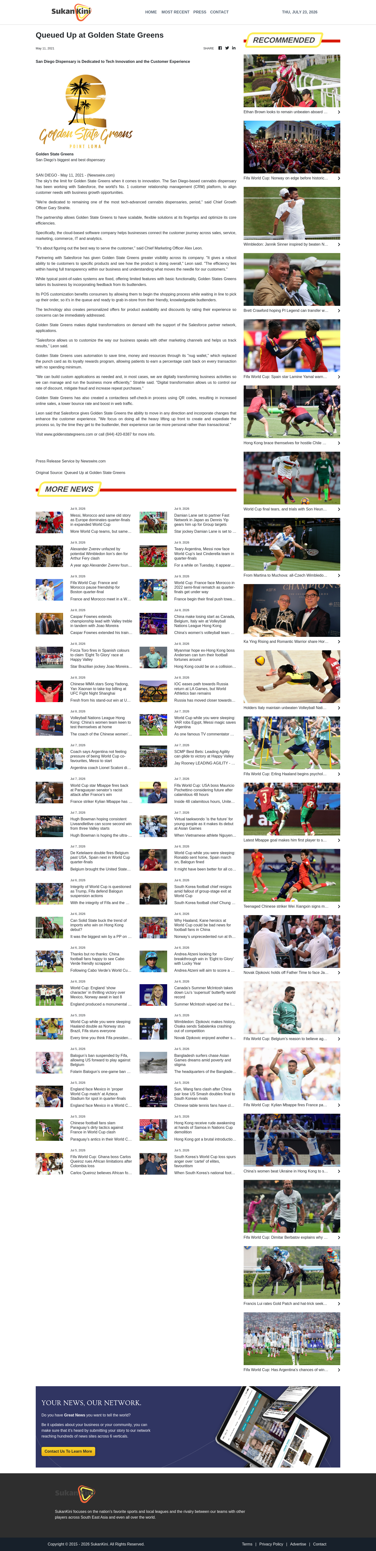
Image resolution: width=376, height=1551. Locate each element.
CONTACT (219, 12)
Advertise (298, 1544)
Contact (319, 1544)
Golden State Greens (92, 181)
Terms (247, 1544)
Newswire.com (100, 175)
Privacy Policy (271, 1544)
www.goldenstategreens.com (68, 434)
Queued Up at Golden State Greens (95, 473)
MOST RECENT (175, 12)
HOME (151, 12)
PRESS (199, 12)
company (195, 258)
